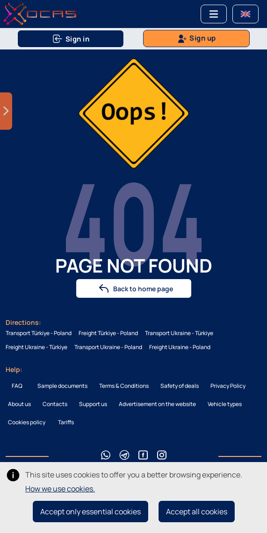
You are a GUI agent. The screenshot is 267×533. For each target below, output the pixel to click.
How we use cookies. (60, 489)
